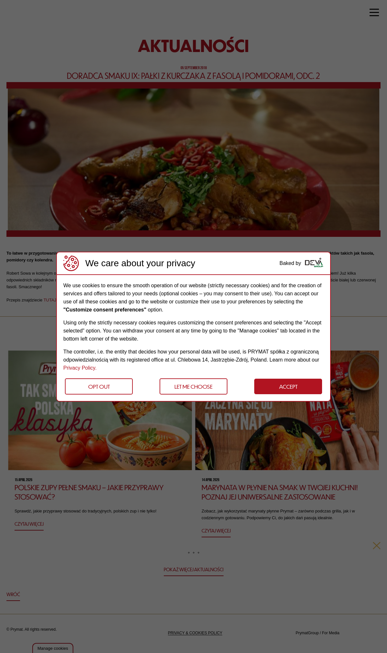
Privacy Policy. (80, 368)
